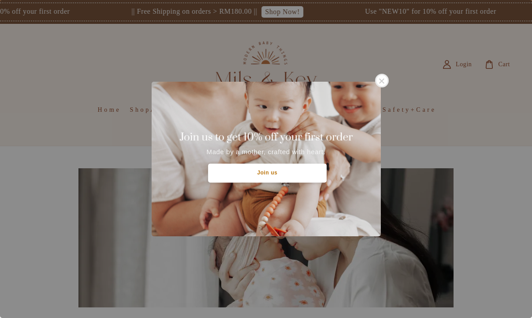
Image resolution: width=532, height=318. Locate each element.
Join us (267, 173)
